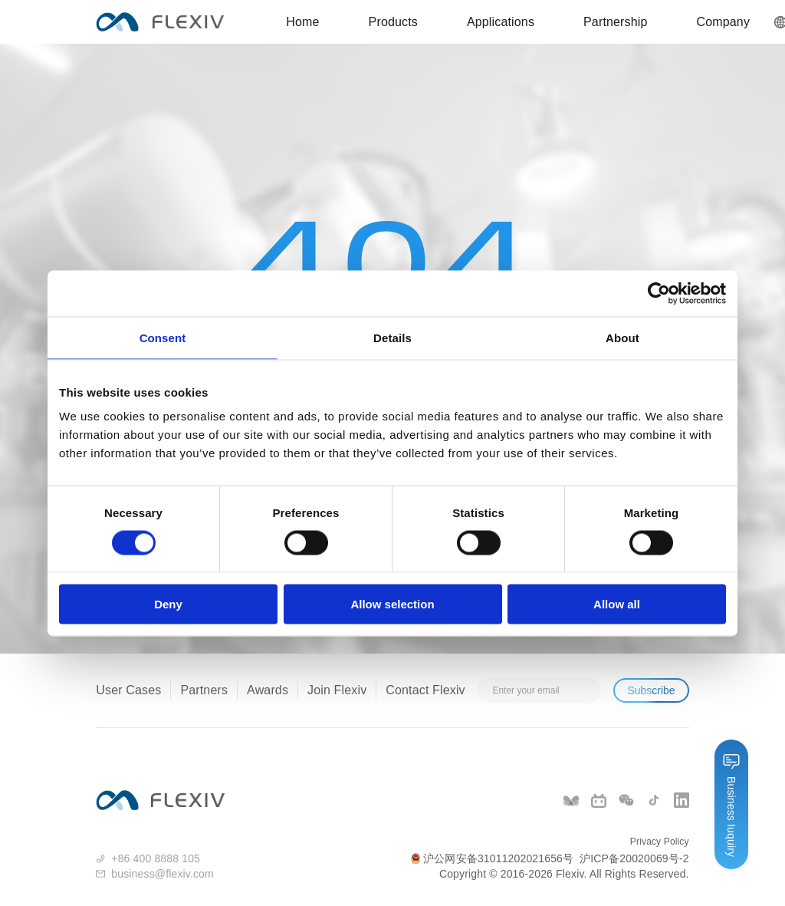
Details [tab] (392, 337)
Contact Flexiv (425, 690)
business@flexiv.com (162, 874)
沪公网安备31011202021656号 (492, 858)
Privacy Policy (659, 841)
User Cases (128, 690)
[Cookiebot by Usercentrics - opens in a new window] (659, 293)
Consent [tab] (163, 337)
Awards (267, 690)
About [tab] (622, 337)
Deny (168, 604)
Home (302, 21)
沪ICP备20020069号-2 (634, 858)
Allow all (616, 604)
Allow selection (392, 604)
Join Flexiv (336, 690)
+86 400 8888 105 (155, 858)
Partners (204, 690)
